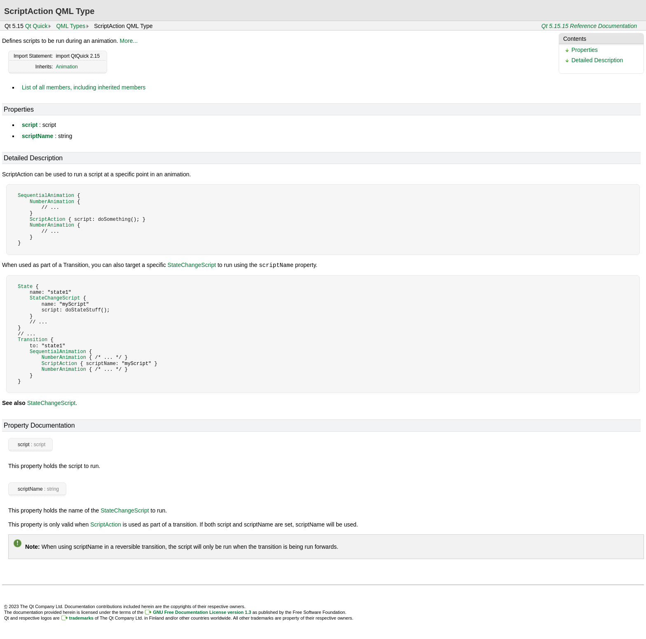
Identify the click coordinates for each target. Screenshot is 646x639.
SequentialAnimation (46, 195)
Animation (66, 67)
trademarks (81, 617)
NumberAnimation (52, 201)
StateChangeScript (192, 265)
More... (129, 40)
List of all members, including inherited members (83, 87)
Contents (574, 38)
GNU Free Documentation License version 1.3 (202, 611)
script (29, 125)
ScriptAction (47, 219)
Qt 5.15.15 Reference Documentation (589, 26)
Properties (584, 50)
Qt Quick (36, 26)
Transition (32, 339)
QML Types (70, 26)
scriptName (37, 136)
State (25, 286)
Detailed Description (597, 60)
